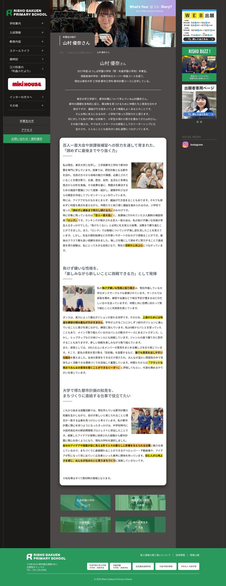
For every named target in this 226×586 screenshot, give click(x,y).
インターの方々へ (21, 97)
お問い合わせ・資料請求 (26, 139)
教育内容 (15, 41)
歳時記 (14, 59)
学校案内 (15, 23)
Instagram (192, 144)
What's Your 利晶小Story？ (80, 52)
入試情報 (15, 32)
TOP (62, 52)
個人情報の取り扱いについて (155, 555)
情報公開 (194, 555)
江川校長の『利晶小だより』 (21, 69)
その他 (14, 105)
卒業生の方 (27, 121)
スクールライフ (19, 51)
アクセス (26, 130)
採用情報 (180, 555)
